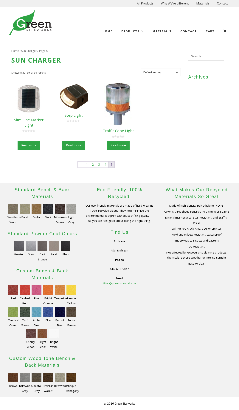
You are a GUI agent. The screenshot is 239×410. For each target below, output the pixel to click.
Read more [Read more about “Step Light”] (73, 145)
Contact (222, 3)
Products (134, 31)
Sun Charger (29, 51)
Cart (210, 31)
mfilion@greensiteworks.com (119, 283)
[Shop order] (161, 72)
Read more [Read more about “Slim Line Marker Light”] (28, 145)
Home (107, 31)
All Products (145, 3)
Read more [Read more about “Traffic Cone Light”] (118, 145)
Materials (202, 3)
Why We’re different (175, 3)
